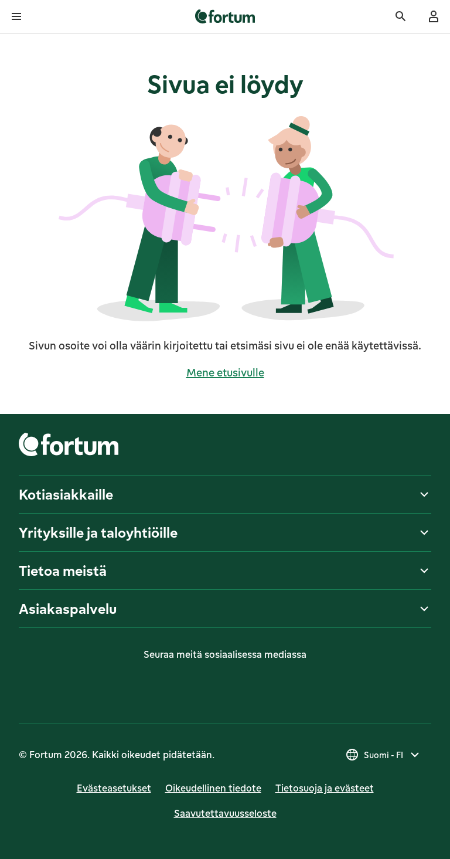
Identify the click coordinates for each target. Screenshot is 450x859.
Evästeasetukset (114, 788)
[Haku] (400, 16)
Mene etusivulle (225, 372)
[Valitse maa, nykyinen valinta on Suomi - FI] (383, 754)
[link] (225, 16)
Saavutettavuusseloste (225, 813)
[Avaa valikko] (16, 16)
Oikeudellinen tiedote (213, 788)
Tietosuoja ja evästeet (324, 788)
